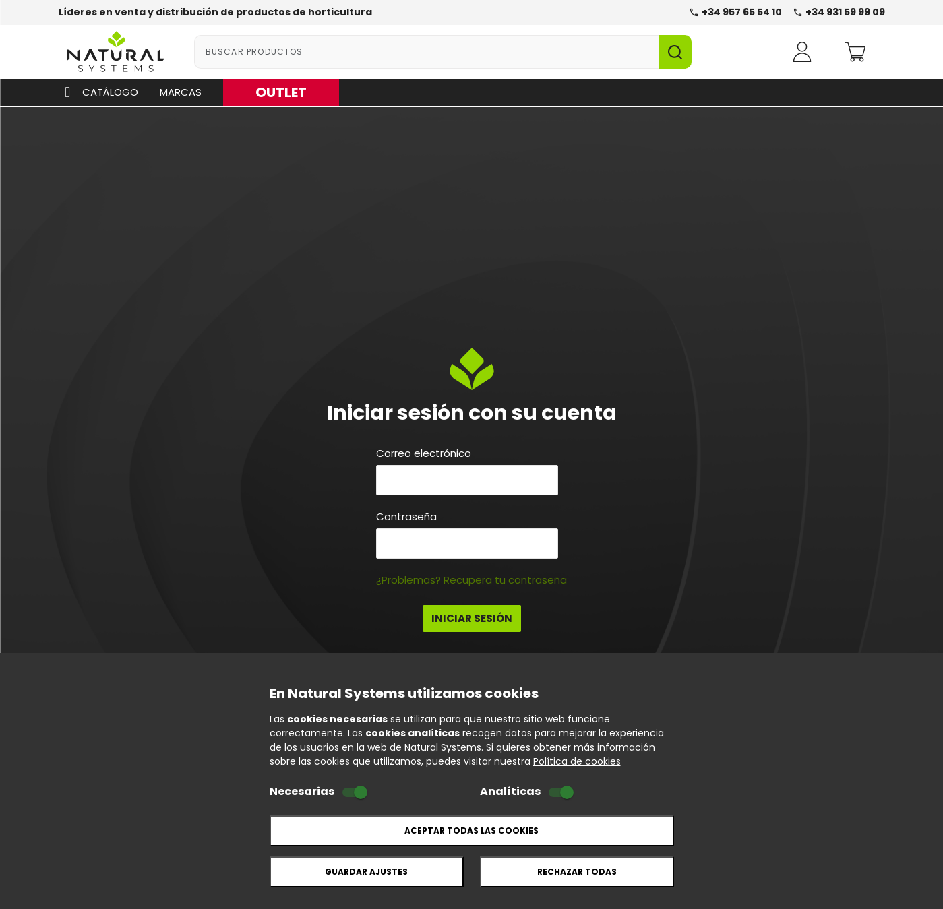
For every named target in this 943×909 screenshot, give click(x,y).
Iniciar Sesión (471, 618)
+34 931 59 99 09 (839, 12)
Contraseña (406, 517)
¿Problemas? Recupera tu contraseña (471, 580)
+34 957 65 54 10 (735, 12)
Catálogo (99, 92)
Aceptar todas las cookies (471, 830)
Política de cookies (577, 761)
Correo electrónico (423, 453)
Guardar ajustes (366, 871)
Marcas (181, 92)
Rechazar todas (577, 871)
